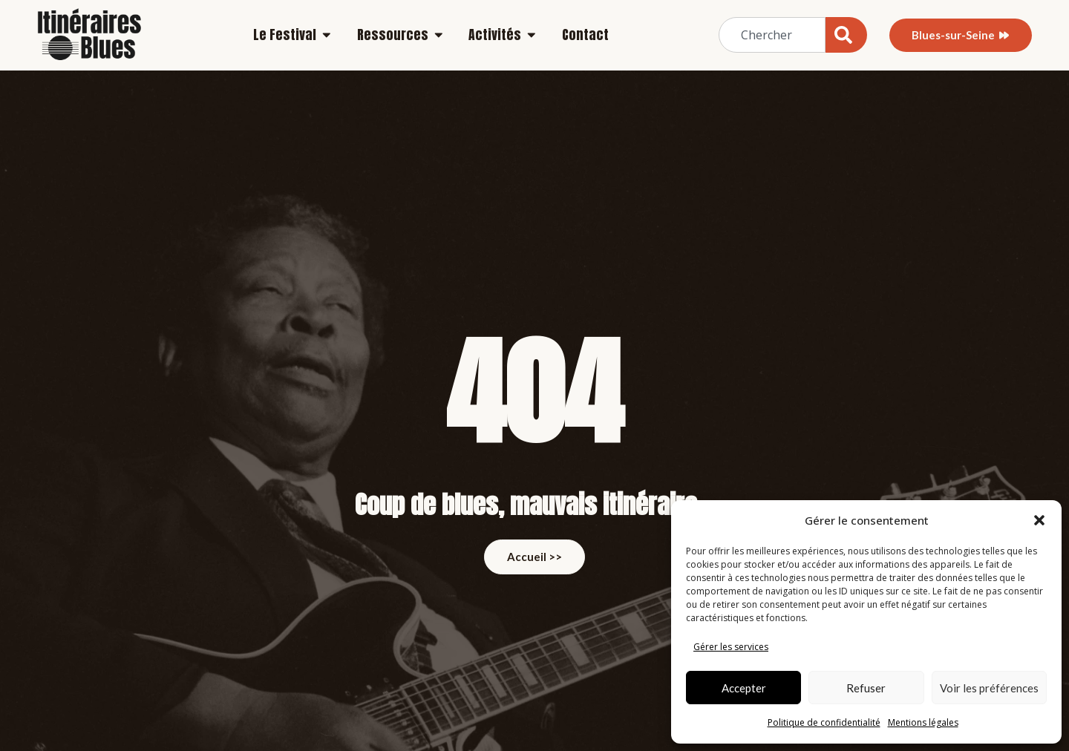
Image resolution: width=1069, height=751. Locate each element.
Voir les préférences (989, 688)
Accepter (744, 688)
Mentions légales (923, 722)
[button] (1039, 520)
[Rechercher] (846, 35)
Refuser (866, 688)
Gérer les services (730, 646)
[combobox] (772, 35)
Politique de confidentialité (824, 722)
